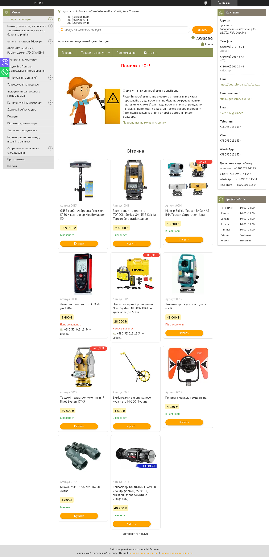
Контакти (150, 52)
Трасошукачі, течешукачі (23, 84)
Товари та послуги (19, 19)
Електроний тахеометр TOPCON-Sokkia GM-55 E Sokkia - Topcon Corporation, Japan (135, 215)
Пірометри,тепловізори (22, 123)
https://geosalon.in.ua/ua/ (236, 99)
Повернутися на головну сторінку (144, 122)
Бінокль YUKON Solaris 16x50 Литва (80, 489)
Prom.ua (154, 549)
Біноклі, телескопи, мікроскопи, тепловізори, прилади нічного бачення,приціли (26, 30)
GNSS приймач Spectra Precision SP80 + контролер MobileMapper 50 (82, 215)
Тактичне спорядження (22, 130)
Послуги (12, 116)
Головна (67, 52)
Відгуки (12, 166)
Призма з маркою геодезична (186, 397)
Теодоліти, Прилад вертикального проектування (26, 68)
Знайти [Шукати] (202, 30)
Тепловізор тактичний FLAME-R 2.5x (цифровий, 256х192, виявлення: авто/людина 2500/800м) (134, 493)
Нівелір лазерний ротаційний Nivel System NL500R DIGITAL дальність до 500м (133, 308)
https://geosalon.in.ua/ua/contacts (240, 84)
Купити (79, 243)
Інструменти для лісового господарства (23, 93)
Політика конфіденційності (177, 552)
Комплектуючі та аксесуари (24, 102)
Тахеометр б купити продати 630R (185, 306)
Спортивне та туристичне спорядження (23, 150)
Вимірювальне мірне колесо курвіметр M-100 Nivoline (132, 399)
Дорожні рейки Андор (21, 109)
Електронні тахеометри (22, 59)
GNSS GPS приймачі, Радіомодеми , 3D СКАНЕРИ (25, 50)
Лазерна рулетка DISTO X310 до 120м (80, 306)
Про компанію (16, 159)
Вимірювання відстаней (22, 77)
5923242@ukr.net (231, 113)
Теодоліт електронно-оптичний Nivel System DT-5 (82, 399)
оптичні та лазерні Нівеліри (24, 41)
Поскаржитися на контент (143, 552)
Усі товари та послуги (136, 533)
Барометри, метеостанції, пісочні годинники (23, 139)
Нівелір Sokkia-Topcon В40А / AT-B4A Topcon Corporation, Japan (188, 213)
